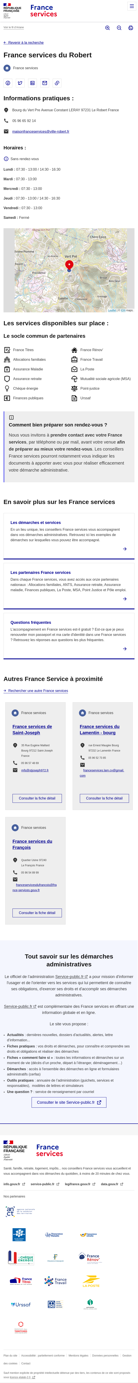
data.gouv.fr (110, 1184)
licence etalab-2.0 (20, 1377)
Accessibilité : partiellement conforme (43, 1355)
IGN (123, 310)
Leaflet (112, 310)
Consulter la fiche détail (37, 798)
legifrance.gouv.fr (78, 1184)
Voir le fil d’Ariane (14, 27)
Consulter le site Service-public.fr (66, 1102)
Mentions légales (78, 1355)
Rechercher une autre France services (38, 691)
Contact (25, 1363)
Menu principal (131, 6)
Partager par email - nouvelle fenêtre (44, 83)
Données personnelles (105, 1355)
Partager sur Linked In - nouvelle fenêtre (32, 83)
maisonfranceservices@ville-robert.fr (40, 131)
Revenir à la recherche (26, 42)
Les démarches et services (36, 522)
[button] (69, 265)
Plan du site (10, 1355)
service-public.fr (43, 1184)
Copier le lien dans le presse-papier (57, 83)
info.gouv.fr (12, 1184)
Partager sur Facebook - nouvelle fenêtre (8, 83)
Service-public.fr (69, 976)
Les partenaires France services (41, 572)
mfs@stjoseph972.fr (35, 770)
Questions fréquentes (31, 622)
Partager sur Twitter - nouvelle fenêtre (20, 83)
